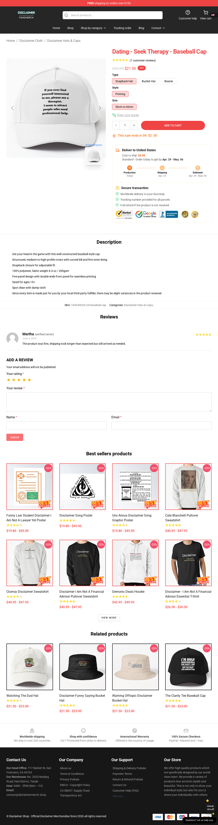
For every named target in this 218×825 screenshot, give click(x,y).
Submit (14, 437)
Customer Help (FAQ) (126, 790)
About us (65, 768)
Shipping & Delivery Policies (129, 768)
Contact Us (119, 785)
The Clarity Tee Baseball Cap (185, 696)
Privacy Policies (69, 779)
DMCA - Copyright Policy (75, 785)
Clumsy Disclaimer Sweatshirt (27, 592)
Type (115, 74)
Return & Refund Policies (128, 779)
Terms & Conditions (72, 773)
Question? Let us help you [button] (199, 820)
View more (109, 617)
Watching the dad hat (22, 696)
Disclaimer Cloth (31, 41)
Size (115, 100)
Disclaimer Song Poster (75, 515)
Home (10, 41)
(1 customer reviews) (143, 60)
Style (115, 87)
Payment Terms (122, 773)
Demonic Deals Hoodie (128, 592)
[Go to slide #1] (45, 177)
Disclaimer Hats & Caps (63, 41)
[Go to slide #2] (66, 177)
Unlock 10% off (210, 807)
